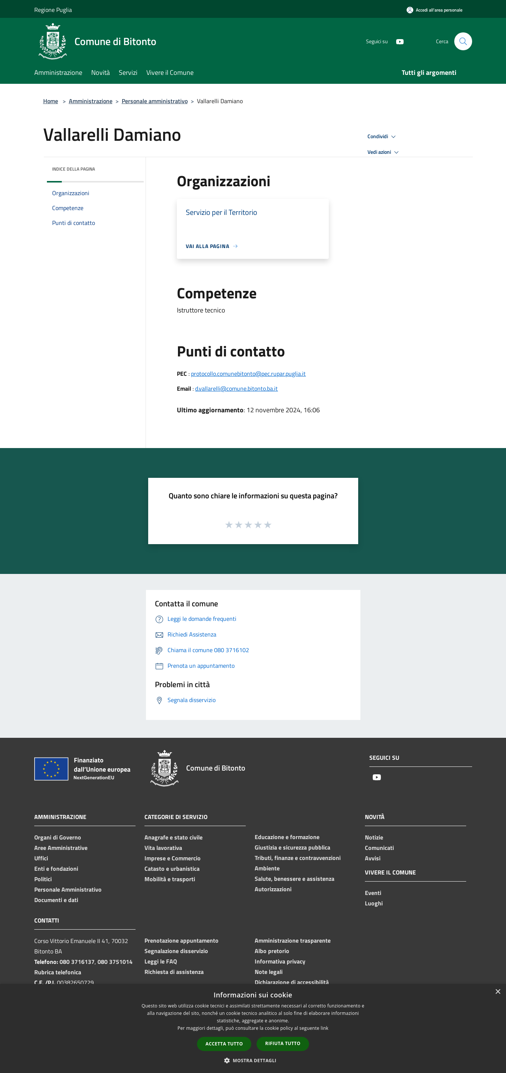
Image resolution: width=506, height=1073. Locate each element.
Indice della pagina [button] (73, 168)
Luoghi (374, 903)
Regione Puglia (53, 9)
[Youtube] (396, 41)
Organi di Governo (57, 837)
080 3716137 (77, 961)
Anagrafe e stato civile (173, 837)
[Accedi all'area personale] (434, 10)
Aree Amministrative (60, 847)
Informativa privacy (280, 961)
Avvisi (373, 858)
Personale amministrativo (155, 100)
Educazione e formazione (287, 836)
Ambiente (267, 868)
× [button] (497, 992)
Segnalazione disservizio (176, 950)
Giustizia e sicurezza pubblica (292, 847)
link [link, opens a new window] (324, 1028)
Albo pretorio (272, 950)
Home (50, 100)
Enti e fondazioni (56, 868)
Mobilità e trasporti (169, 878)
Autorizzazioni (273, 889)
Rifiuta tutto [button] (282, 1043)
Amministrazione (90, 100)
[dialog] (253, 1028)
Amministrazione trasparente (293, 940)
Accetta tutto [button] (224, 1044)
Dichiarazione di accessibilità (292, 982)
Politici (43, 878)
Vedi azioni (384, 152)
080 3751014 (115, 961)
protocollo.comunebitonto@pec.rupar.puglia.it (248, 373)
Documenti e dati (56, 899)
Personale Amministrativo (68, 889)
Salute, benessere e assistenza (294, 878)
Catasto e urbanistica (172, 868)
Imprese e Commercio (172, 858)
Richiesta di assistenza (174, 971)
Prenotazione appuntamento (181, 940)
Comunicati (379, 847)
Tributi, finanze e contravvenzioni (298, 857)
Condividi (382, 136)
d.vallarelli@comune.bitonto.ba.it (236, 388)
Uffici (41, 858)
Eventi (373, 892)
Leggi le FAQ (160, 961)
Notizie (374, 837)
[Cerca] (463, 41)
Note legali (269, 971)
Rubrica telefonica (57, 972)
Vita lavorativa (163, 847)
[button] (253, 1060)
